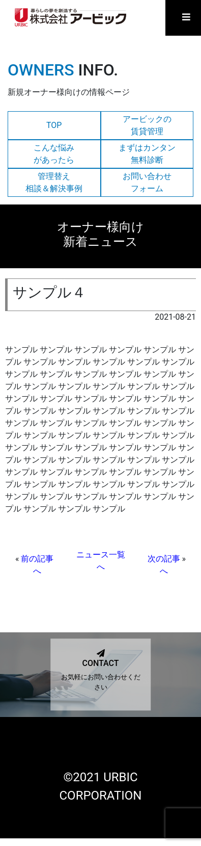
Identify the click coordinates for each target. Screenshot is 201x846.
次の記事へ (164, 565)
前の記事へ (37, 565)
